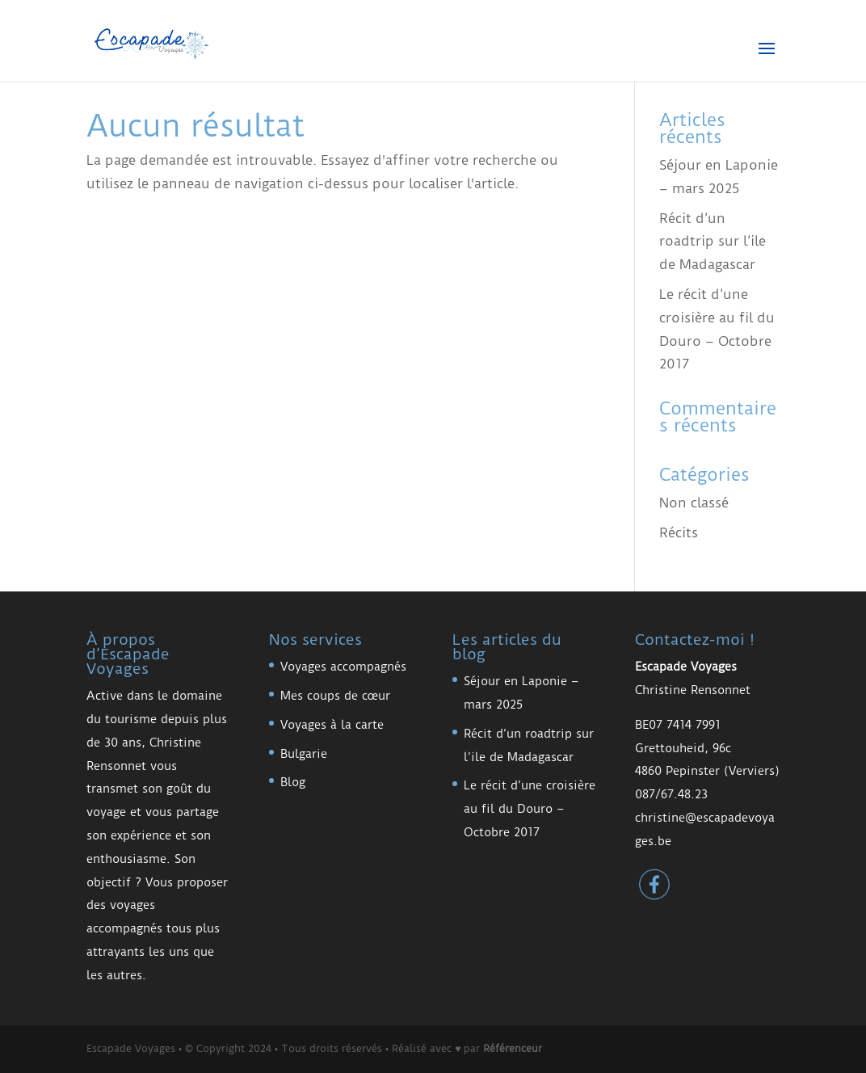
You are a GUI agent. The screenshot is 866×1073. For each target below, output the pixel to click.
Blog (292, 782)
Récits (678, 532)
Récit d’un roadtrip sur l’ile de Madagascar (712, 241)
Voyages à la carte (332, 724)
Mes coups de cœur (335, 695)
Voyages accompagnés (343, 666)
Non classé (694, 502)
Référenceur (512, 1048)
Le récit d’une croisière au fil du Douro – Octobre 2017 (529, 808)
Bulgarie (303, 754)
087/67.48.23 (671, 794)
